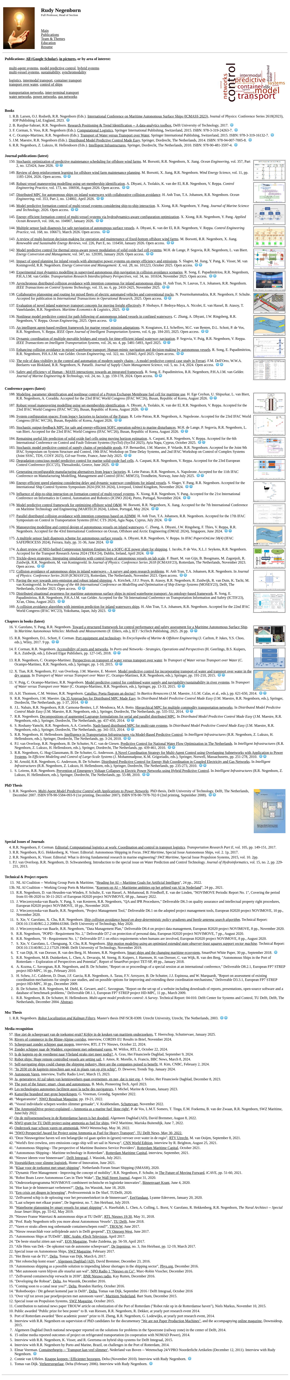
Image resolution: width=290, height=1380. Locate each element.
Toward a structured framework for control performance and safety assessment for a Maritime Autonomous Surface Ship (159, 627)
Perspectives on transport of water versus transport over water (117, 660)
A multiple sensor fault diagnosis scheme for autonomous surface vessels (69, 538)
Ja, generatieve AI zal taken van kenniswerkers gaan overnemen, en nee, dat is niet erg (77, 1079)
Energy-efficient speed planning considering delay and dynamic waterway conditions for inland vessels (91, 483)
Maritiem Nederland (120, 1296)
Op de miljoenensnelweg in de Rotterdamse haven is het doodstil (61, 1118)
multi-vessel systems (24, 72)
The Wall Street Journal (112, 1178)
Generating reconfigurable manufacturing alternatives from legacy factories (71, 472)
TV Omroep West (119, 1231)
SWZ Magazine (79, 1251)
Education (48, 43)
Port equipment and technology (98, 638)
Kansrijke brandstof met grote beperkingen (45, 1094)
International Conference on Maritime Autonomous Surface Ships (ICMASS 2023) (147, 116)
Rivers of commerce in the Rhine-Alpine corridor (50, 1039)
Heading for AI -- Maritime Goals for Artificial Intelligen (138, 882)
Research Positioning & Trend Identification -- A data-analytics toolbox (120, 125)
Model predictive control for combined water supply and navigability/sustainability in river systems (157, 682)
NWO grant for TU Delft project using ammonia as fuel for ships (61, 1123)
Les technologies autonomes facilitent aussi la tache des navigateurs (63, 1089)
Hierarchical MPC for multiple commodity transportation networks (183, 707)
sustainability (50, 72)
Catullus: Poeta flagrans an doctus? (110, 693)
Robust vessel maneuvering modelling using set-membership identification (70, 184)
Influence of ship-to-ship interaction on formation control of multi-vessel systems (75, 494)
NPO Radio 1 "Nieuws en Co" (113, 1271)
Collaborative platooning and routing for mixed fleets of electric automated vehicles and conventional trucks (95, 294)
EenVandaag (139, 1197)
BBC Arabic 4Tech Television (85, 1236)
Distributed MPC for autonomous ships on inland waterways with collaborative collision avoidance (88, 195)
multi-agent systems (23, 68)
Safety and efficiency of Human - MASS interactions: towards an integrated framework (79, 372)
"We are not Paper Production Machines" (171, 1321)
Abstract (66, 1002)
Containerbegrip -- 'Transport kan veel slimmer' (73, 1350)
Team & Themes (53, 39)
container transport (68, 80)
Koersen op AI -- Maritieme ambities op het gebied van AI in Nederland (149, 887)
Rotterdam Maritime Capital (157, 1148)
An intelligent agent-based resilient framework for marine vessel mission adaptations (77, 327)
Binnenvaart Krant (156, 1183)
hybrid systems (88, 68)
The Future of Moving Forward (181, 1173)
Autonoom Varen (26, 1074)
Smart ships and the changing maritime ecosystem (163, 952)
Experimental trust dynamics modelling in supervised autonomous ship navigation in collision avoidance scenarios (99, 272)
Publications (50, 35)
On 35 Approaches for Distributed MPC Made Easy (98, 698)
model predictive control (57, 68)
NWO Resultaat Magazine (58, 1099)
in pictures (67, 59)
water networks (20, 97)
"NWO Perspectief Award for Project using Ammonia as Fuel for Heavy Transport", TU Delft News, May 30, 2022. (98, 1133)
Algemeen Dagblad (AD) (76, 1261)
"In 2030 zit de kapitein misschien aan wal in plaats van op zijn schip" (65, 1069)
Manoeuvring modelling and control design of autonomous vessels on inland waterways (80, 527)
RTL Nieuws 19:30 (118, 1216)
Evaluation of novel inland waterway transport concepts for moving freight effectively (78, 305)
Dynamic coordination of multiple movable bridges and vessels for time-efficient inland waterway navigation (95, 339)
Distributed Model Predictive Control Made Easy (104, 140)
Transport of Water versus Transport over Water (114, 135)
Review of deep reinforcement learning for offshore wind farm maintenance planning (78, 172)
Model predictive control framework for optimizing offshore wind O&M (68, 505)
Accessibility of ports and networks (82, 649)
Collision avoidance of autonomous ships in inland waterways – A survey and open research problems (90, 571)
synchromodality (74, 72)
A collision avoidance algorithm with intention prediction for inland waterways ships (77, 607)
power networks (44, 97)
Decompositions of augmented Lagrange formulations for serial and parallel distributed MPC (107, 716)
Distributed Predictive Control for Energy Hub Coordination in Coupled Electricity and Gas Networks (176, 762)
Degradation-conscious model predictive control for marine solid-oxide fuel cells (75, 461)
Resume (47, 47)
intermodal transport (37, 80)
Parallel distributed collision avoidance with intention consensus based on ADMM (76, 516)
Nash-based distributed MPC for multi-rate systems (130, 725)
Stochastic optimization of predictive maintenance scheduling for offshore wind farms (78, 161)
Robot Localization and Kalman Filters (66, 1018)
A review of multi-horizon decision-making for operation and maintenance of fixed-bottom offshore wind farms (97, 239)
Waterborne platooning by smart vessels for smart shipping (59, 1207)
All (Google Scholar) (42, 59)
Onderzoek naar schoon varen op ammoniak (46, 1128)
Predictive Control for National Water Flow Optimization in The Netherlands (176, 743)
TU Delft (120, 1221)
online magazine (250, 1321)
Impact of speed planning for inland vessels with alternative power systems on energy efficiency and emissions (96, 261)
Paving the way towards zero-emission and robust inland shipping (64, 580)
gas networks (67, 97)
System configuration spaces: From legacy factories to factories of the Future (72, 416)
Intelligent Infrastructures (107, 145)
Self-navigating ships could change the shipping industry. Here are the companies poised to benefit (86, 1064)
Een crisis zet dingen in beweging (40, 1192)
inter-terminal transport (62, 92)
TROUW (115, 1226)
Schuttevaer (129, 1104)
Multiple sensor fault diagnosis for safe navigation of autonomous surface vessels (75, 228)
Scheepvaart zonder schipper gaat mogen (44, 1044)
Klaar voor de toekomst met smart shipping (47, 1168)
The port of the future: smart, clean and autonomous (52, 1084)
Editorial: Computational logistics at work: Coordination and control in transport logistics (120, 847)
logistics (15, 80)
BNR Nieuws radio (97, 1276)
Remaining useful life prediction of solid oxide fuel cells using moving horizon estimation (81, 438)
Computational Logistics (95, 130)
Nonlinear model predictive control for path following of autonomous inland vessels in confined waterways (94, 316)
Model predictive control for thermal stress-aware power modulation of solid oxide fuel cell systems (89, 250)
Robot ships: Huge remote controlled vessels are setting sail (57, 1059)
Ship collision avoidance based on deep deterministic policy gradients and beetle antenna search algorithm (162, 920)
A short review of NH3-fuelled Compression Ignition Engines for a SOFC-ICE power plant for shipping (91, 549)
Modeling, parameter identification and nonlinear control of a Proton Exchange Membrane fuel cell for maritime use (100, 394)
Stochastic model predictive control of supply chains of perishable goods (69, 447)
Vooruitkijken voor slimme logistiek (40, 1163)
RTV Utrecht (178, 1138)
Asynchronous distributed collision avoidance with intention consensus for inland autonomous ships (89, 283)
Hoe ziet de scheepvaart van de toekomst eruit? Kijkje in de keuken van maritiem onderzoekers (83, 1034)
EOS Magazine (76, 1241)
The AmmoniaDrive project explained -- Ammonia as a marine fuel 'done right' (71, 1109)
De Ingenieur (120, 1246)
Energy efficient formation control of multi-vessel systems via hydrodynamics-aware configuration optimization (97, 217)
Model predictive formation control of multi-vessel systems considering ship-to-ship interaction (85, 206)
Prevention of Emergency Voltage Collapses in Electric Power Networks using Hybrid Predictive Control (132, 771)
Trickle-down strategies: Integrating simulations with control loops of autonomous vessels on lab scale (90, 558)
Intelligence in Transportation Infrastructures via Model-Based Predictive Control (123, 734)
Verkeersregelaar (51, 1364)
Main (45, 31)
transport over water (23, 84)
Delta (79, 1188)
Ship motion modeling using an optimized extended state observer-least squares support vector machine (182, 943)
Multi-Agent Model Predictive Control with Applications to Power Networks (93, 791)
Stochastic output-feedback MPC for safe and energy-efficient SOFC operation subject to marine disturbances (96, 427)
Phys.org (166, 1266)
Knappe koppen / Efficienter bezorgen (72, 1359)
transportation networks (26, 92)
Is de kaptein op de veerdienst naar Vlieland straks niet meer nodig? (63, 1054)
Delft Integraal (77, 1158)
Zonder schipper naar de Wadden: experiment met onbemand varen (63, 1049)
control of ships (51, 84)
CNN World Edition (137, 1143)
